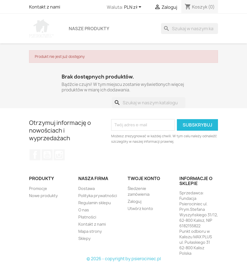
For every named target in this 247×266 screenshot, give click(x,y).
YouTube (47, 154)
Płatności (87, 217)
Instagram (59, 154)
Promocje (38, 188)
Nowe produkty (43, 195)
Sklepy (84, 238)
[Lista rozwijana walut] (133, 7)
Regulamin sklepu (94, 202)
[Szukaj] (189, 28)
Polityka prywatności (97, 195)
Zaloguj (135, 201)
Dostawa (86, 188)
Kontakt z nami (44, 7)
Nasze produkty (89, 29)
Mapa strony (90, 231)
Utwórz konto (140, 208)
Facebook (35, 154)
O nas (83, 209)
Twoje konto (144, 178)
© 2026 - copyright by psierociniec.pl (124, 259)
